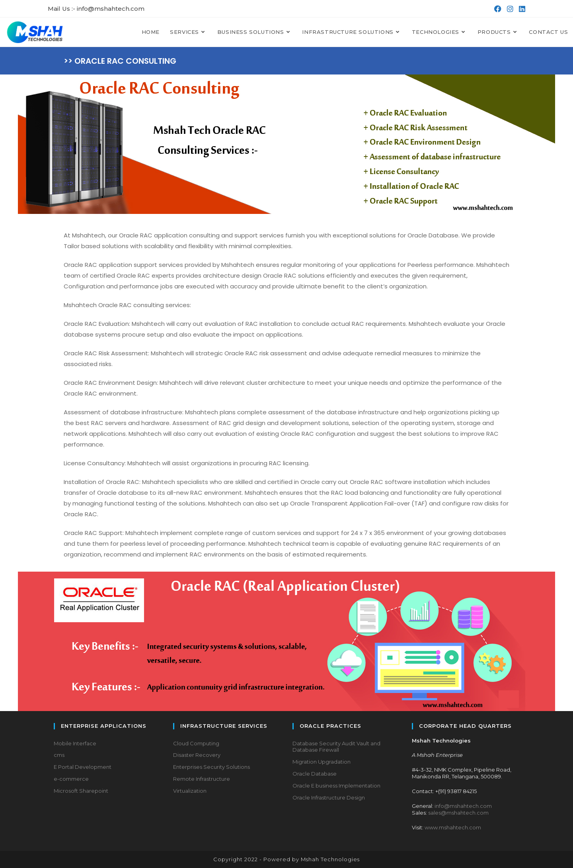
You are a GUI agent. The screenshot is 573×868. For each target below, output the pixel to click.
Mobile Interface (75, 743)
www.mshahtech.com (453, 827)
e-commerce (71, 779)
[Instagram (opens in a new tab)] (509, 9)
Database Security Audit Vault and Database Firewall (336, 746)
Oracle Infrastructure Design (328, 797)
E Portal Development (82, 767)
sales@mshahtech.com (458, 812)
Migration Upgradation (321, 761)
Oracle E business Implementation (336, 785)
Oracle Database (314, 773)
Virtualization (190, 791)
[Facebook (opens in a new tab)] (497, 9)
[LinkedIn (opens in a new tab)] (520, 9)
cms (59, 755)
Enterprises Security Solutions (211, 767)
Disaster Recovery (196, 755)
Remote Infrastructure (201, 779)
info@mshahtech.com (463, 806)
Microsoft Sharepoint (81, 791)
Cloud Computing (196, 743)
